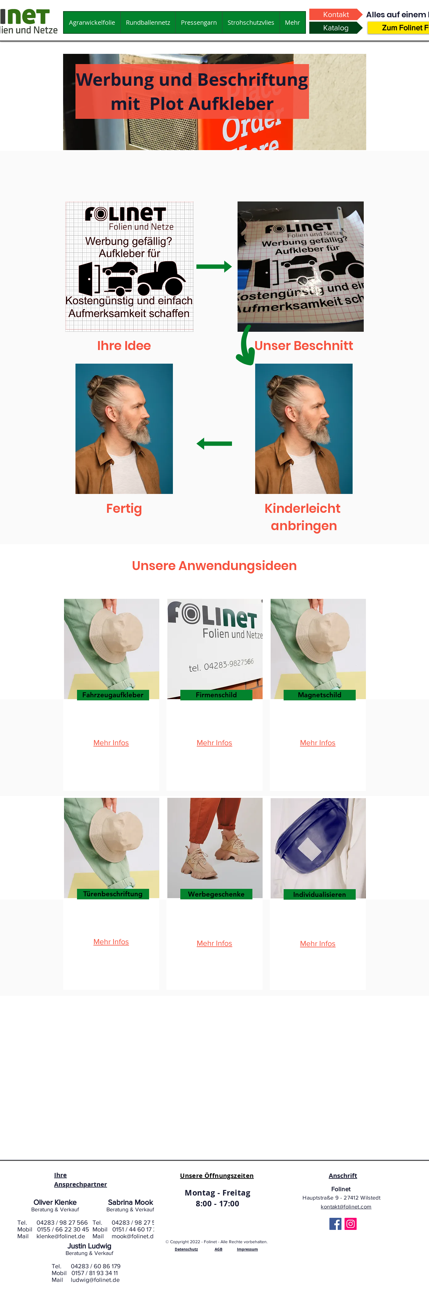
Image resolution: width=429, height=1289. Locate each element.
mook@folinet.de (134, 1236)
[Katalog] (336, 28)
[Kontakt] (336, 14)
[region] (111, 695)
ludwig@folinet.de (95, 1279)
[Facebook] (335, 1224)
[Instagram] (351, 1224)
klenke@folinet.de (60, 1236)
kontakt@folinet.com (346, 1207)
